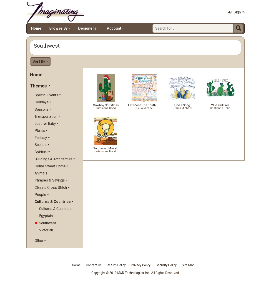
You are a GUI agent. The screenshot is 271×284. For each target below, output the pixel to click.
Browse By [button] (58, 28)
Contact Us (94, 265)
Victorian (46, 230)
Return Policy (116, 265)
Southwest (45, 223)
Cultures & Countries (55, 209)
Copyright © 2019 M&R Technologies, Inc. (120, 273)
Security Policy (166, 265)
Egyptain (46, 216)
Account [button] (114, 28)
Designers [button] (87, 28)
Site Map (188, 265)
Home (36, 28)
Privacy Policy (141, 265)
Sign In (236, 12)
